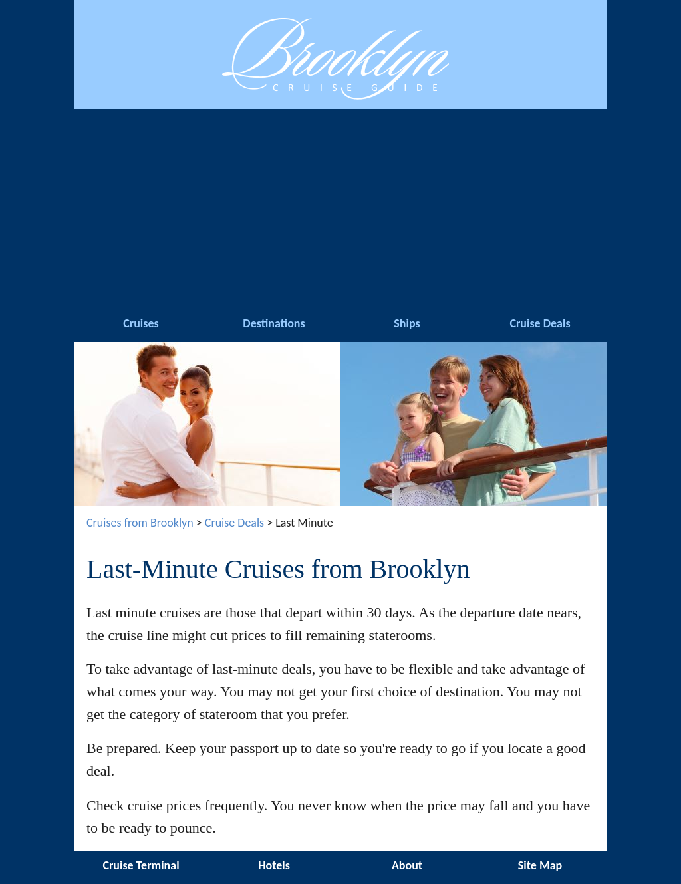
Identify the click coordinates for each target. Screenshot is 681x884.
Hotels (274, 865)
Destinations (274, 323)
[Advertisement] (340, 209)
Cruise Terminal (140, 865)
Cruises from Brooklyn (140, 523)
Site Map (540, 865)
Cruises (140, 323)
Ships (407, 323)
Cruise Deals (539, 323)
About (407, 865)
